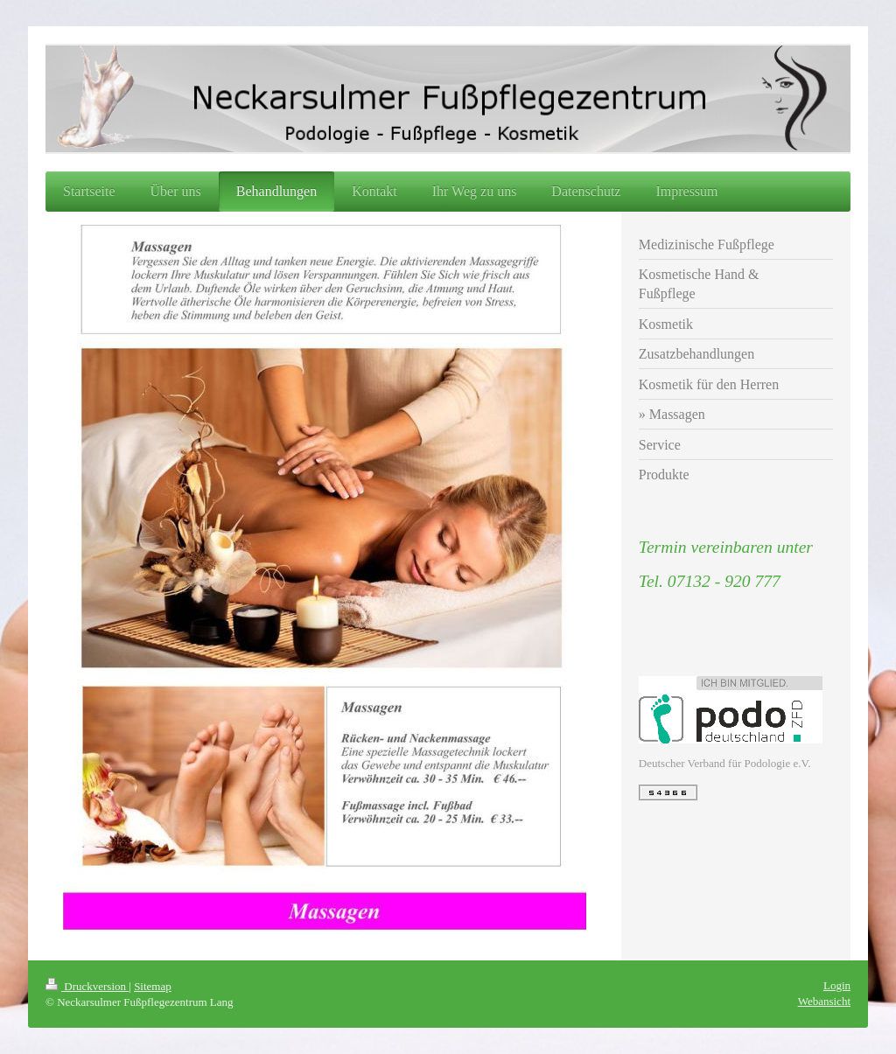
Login (836, 985)
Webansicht (824, 1001)
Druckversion (87, 986)
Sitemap (153, 986)
